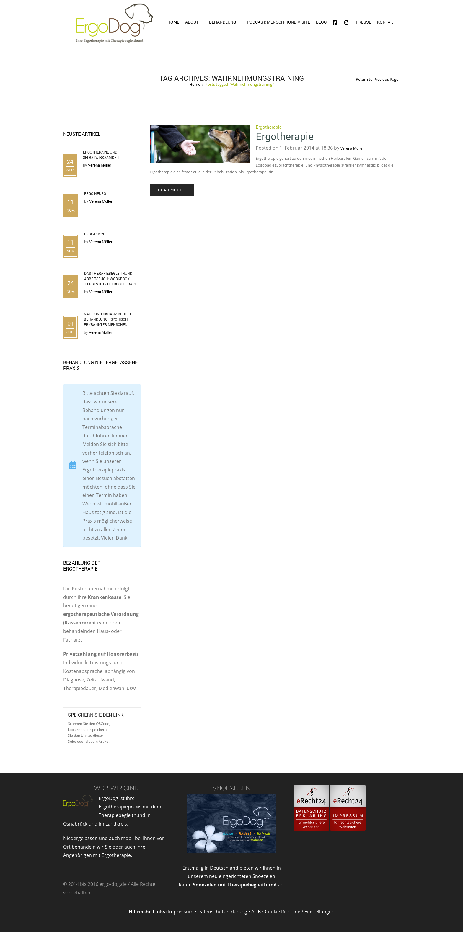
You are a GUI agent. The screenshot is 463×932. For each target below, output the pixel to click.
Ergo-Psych (95, 234)
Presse (363, 22)
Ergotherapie (269, 127)
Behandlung (222, 22)
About (191, 22)
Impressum (180, 911)
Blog (321, 22)
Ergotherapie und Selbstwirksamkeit (101, 155)
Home (173, 22)
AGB (256, 911)
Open (123, 726)
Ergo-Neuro (95, 193)
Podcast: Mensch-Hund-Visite (278, 22)
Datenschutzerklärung (222, 911)
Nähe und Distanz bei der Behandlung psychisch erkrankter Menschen (107, 319)
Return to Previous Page (377, 79)
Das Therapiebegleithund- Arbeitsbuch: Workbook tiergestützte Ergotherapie (111, 278)
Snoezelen (231, 788)
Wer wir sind (116, 788)
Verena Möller (352, 148)
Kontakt (386, 22)
